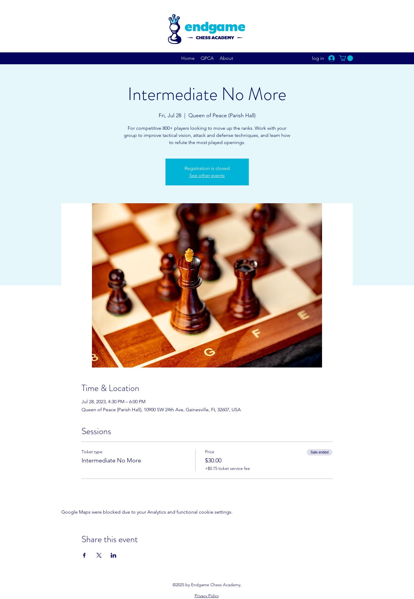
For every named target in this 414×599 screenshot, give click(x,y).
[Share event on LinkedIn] (113, 555)
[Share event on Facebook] (84, 555)
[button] (346, 58)
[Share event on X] (99, 555)
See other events (207, 175)
